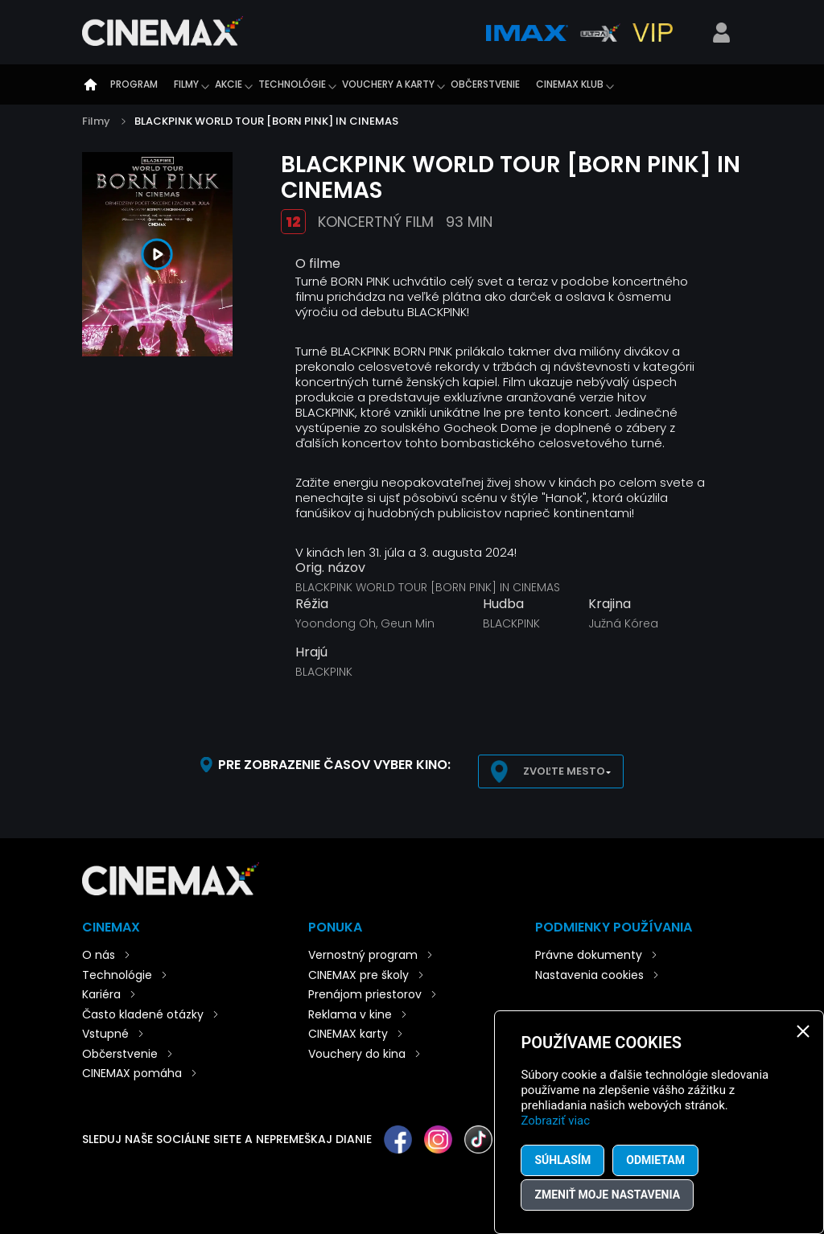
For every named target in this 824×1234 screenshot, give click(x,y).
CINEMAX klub (570, 84)
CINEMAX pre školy (358, 975)
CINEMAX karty (348, 1034)
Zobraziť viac (555, 1120)
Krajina (609, 604)
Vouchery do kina (357, 1054)
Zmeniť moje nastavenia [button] (607, 1194)
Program (134, 84)
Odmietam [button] (655, 1160)
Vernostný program (363, 955)
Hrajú (311, 652)
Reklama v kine (350, 1014)
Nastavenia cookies (589, 975)
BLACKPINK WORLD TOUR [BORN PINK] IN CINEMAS (266, 121)
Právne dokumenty (588, 955)
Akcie (228, 84)
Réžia (311, 604)
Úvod (90, 84)
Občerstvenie (485, 84)
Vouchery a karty (388, 84)
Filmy (186, 84)
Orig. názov (330, 568)
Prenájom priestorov (365, 994)
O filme (317, 263)
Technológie (292, 84)
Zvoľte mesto (564, 771)
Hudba (503, 604)
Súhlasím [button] (562, 1160)
